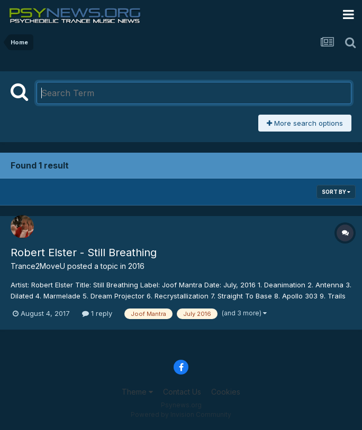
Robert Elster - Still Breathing (84, 252)
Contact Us (182, 391)
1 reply (97, 313)
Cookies (225, 391)
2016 (136, 265)
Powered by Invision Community (181, 414)
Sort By (336, 192)
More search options (305, 123)
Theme (137, 391)
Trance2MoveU (38, 265)
